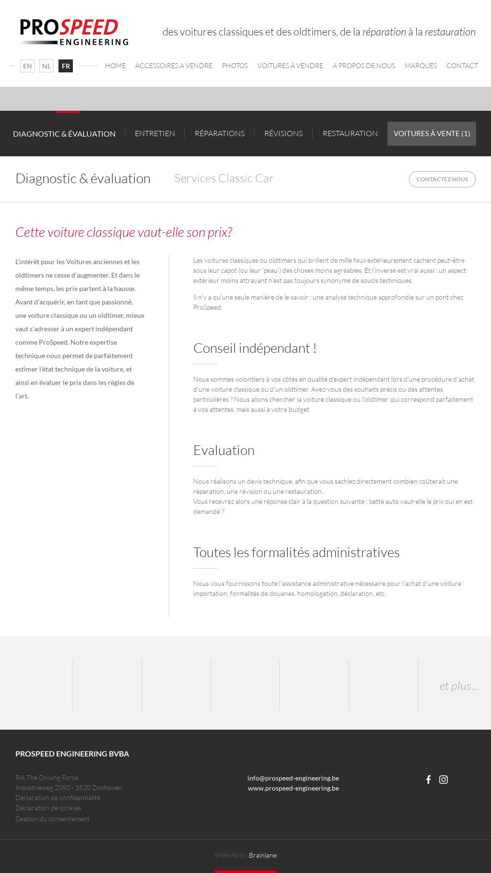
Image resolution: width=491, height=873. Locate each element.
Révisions (283, 133)
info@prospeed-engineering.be (293, 778)
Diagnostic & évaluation (64, 133)
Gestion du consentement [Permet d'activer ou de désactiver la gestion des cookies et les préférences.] (52, 818)
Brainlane (263, 855)
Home (115, 65)
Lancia (314, 685)
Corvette (383, 685)
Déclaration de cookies (48, 807)
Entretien (155, 133)
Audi (176, 685)
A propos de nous (364, 65)
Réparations (220, 133)
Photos (235, 65)
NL (46, 66)
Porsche (37, 685)
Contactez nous (442, 179)
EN (27, 66)
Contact (462, 65)
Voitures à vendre (290, 65)
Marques (421, 65)
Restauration (350, 133)
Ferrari (245, 685)
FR (66, 66)
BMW (106, 685)
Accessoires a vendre (173, 65)
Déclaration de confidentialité (57, 797)
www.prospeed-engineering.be (293, 788)
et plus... (459, 685)
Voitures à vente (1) (432, 133)
